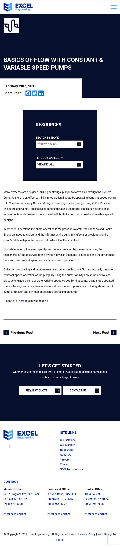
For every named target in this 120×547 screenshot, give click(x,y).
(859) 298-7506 (94, 504)
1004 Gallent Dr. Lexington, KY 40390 (97, 496)
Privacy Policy (86, 534)
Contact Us (78, 390)
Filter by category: (50, 158)
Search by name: (47, 138)
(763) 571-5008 (13, 504)
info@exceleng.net (14, 514)
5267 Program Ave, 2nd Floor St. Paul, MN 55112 (21, 496)
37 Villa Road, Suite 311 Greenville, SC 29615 (62, 496)
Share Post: (12, 93)
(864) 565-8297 (57, 504)
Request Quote (36, 390)
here (21, 301)
